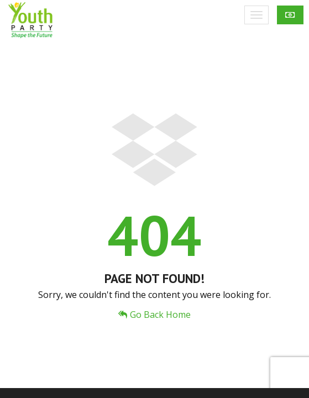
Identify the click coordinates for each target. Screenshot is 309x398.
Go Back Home (154, 314)
